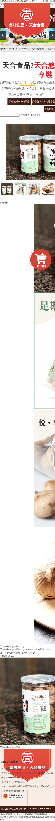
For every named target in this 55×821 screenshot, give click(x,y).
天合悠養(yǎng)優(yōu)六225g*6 (21, 653)
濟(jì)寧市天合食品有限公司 (13, 809)
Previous (3, 35)
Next (52, 35)
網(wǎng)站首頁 (26, 49)
